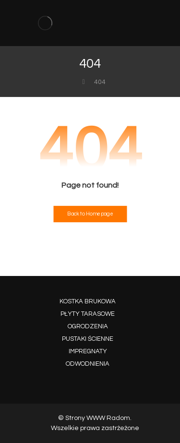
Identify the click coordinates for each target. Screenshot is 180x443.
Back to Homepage (90, 214)
